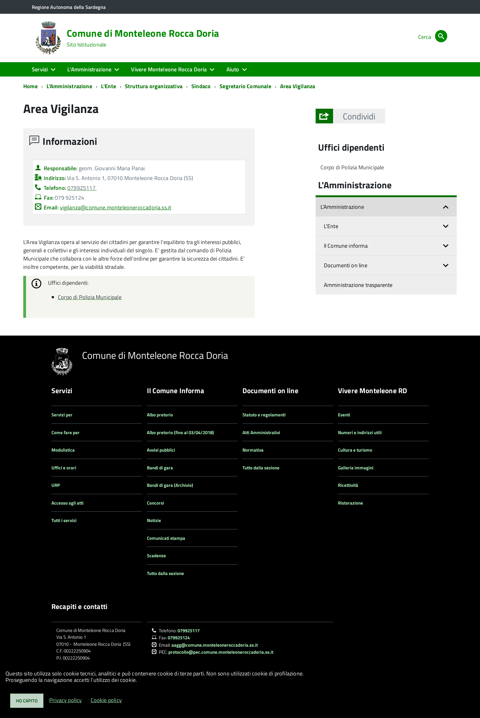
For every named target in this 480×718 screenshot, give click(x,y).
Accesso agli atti (67, 502)
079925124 (179, 637)
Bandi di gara (160, 467)
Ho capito (27, 700)
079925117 (189, 630)
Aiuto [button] (233, 69)
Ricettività (348, 485)
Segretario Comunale (245, 86)
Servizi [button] (40, 69)
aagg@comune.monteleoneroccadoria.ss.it (214, 644)
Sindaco (201, 86)
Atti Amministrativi (261, 432)
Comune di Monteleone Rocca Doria (143, 38)
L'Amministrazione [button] (89, 69)
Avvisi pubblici (161, 449)
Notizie (154, 520)
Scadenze (156, 555)
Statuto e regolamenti (264, 414)
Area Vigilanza (297, 86)
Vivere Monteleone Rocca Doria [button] (169, 69)
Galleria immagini (355, 467)
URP (55, 485)
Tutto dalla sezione (165, 573)
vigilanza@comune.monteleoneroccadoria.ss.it (115, 207)
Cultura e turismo (355, 449)
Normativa (253, 449)
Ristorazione (350, 502)
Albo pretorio (160, 414)
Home (30, 86)
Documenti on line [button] (345, 265)
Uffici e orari (63, 467)
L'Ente (108, 86)
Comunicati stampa (166, 538)
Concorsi (155, 502)
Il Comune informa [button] (346, 246)
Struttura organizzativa (153, 86)
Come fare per (65, 432)
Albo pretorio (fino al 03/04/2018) (180, 432)
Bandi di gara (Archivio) (170, 485)
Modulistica (63, 449)
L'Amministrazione (69, 86)
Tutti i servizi (64, 520)
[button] (359, 116)
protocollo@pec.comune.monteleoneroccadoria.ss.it (220, 652)
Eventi (344, 414)
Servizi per (62, 414)
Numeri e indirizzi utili (360, 432)
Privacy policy (65, 700)
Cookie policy (106, 700)
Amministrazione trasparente (358, 285)
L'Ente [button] (331, 226)
